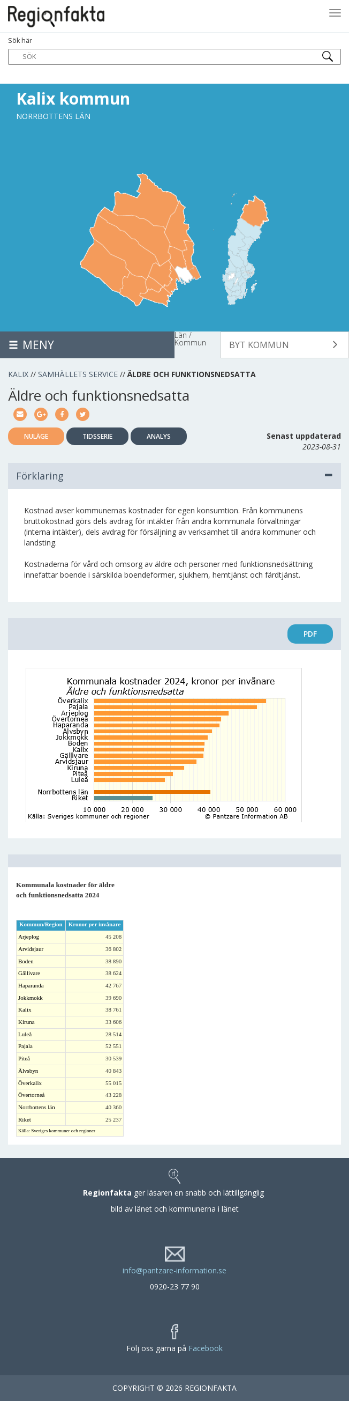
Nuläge (36, 436)
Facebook (205, 1348)
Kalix (18, 374)
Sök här (174, 50)
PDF (310, 634)
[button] (285, 344)
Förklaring (174, 475)
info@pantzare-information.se (174, 1270)
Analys (159, 436)
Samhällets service (78, 374)
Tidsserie (97, 436)
